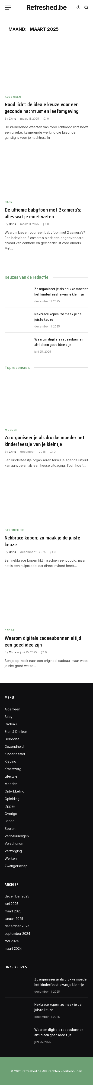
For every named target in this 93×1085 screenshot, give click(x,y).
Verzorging (13, 851)
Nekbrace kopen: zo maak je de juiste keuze (57, 316)
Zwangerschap (16, 866)
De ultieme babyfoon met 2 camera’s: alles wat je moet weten (43, 213)
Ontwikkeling (14, 791)
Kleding (10, 761)
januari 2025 (14, 919)
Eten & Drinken (16, 732)
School (10, 821)
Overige (11, 814)
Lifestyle (11, 776)
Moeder (11, 784)
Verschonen (14, 843)
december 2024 (17, 926)
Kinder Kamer (15, 754)
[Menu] (8, 7)
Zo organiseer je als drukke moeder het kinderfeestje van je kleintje (61, 291)
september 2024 (17, 933)
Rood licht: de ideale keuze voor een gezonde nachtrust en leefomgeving (42, 108)
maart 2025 (13, 911)
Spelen (10, 829)
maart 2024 (13, 948)
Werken (11, 858)
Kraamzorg (13, 769)
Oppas (10, 806)
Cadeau (11, 724)
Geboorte (12, 739)
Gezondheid (14, 746)
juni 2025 (11, 904)
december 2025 (17, 896)
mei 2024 (12, 941)
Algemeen (12, 709)
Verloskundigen (17, 836)
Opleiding (12, 799)
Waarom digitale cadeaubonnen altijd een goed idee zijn (58, 342)
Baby (9, 717)
